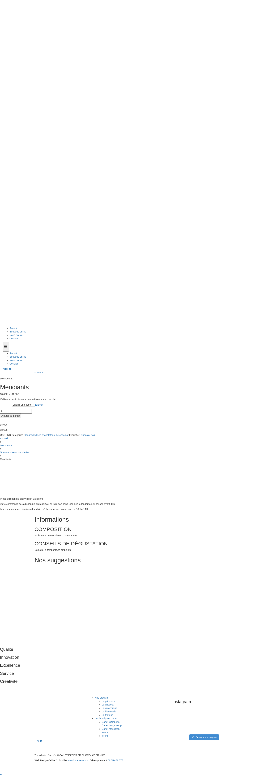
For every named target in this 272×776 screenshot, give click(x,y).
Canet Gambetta (111, 722)
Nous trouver (16, 335)
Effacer (39, 404)
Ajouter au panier (10, 415)
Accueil (13, 328)
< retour (39, 372)
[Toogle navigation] (6, 347)
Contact (14, 338)
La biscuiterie (109, 711)
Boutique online (18, 331)
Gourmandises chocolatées (40, 435)
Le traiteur (107, 715)
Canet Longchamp (112, 725)
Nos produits (102, 697)
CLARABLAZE (115, 760)
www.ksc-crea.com (78, 760)
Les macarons (109, 708)
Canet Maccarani (111, 728)
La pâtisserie (109, 701)
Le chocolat (62, 435)
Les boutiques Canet (106, 718)
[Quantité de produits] (16, 411)
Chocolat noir (88, 435)
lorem (105, 732)
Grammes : (6, 405)
